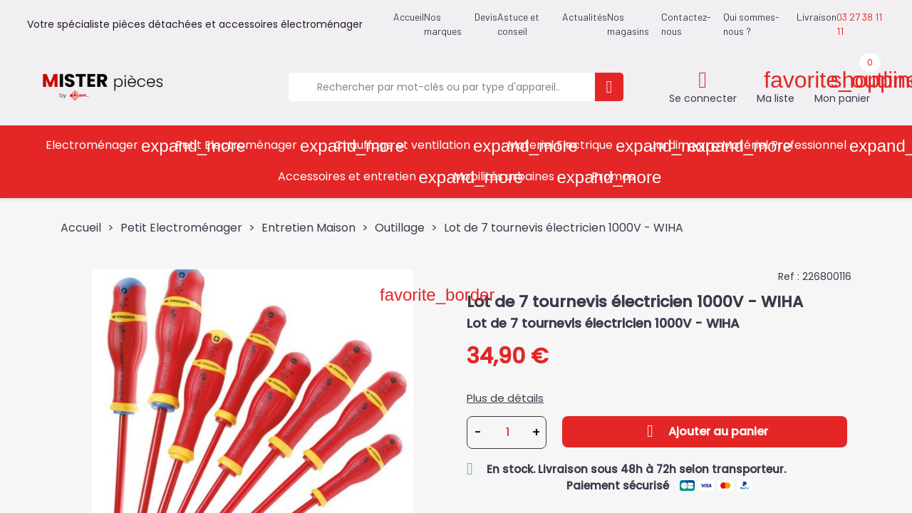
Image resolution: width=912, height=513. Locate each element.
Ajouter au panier (704, 431)
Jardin (681, 145)
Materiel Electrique (573, 145)
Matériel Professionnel (798, 145)
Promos (613, 176)
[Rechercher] (442, 87)
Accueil (408, 17)
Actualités (584, 17)
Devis (486, 17)
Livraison (816, 17)
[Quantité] (507, 432)
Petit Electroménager (249, 145)
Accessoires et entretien (360, 177)
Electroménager (105, 145)
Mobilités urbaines (517, 177)
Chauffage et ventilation (415, 145)
